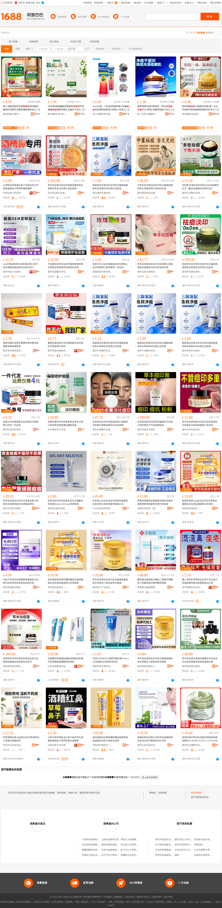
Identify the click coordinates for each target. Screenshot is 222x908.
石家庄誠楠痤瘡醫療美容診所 (115, 850)
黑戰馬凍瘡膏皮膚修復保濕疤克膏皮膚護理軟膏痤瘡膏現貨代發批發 (155, 502)
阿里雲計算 (138, 902)
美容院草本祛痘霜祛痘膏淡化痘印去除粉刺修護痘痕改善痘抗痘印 (20, 660)
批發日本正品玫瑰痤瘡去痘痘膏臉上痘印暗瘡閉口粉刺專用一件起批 (110, 266)
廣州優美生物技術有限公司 (102, 193)
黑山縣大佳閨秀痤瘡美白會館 (135, 844)
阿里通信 (160, 902)
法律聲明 (107, 897)
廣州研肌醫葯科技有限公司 (58, 271)
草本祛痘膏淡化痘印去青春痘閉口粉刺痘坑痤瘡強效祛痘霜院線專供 (20, 502)
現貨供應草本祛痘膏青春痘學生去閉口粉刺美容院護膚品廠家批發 (65, 423)
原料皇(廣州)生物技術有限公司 (58, 508)
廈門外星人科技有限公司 (187, 839)
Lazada (110, 905)
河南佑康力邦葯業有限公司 (13, 193)
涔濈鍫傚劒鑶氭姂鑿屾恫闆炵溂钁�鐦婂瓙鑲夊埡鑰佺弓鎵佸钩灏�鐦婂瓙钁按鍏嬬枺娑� (66, 108)
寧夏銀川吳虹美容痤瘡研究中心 (97, 855)
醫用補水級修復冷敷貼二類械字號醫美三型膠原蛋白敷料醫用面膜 (155, 581)
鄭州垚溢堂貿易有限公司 (13, 429)
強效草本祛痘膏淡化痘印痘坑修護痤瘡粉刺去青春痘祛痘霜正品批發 (200, 266)
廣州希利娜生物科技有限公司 (192, 271)
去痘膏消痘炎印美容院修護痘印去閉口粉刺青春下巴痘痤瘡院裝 (155, 423)
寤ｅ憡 (36, 109)
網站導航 (168, 897)
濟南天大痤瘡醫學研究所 (133, 839)
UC (175, 902)
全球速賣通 (57, 902)
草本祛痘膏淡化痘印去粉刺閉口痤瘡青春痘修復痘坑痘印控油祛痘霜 (155, 266)
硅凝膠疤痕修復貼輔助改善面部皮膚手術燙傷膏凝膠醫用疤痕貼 (65, 660)
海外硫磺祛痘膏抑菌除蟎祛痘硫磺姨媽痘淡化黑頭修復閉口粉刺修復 (65, 581)
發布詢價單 (196, 792)
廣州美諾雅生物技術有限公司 (192, 666)
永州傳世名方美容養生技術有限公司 (58, 429)
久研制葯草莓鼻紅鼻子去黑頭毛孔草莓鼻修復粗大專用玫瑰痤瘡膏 (20, 187)
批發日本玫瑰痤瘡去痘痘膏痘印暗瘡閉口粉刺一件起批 (20, 423)
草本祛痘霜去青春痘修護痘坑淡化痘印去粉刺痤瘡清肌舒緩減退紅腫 (200, 660)
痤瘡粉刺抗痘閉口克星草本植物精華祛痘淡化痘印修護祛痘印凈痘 (155, 739)
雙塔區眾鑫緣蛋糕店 (165, 855)
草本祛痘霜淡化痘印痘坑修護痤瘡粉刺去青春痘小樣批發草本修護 (110, 581)
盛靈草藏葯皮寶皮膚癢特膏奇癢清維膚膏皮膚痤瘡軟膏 (20, 344)
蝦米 (128, 902)
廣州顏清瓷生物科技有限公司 (13, 666)
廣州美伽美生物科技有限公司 (147, 429)
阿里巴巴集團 (7, 902)
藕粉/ (177, 855)
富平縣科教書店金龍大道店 (168, 844)
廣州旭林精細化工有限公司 (147, 666)
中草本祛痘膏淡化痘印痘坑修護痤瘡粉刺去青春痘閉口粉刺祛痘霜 (155, 187)
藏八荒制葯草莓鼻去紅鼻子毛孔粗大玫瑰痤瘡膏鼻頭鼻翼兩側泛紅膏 (200, 581)
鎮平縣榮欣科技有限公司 (192, 587)
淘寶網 (68, 902)
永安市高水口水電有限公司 (188, 850)
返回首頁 (135, 777)
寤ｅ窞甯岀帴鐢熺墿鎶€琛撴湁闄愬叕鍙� (147, 114)
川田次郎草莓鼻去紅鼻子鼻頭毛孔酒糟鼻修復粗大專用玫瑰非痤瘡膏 (65, 739)
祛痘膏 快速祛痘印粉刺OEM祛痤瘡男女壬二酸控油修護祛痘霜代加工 (200, 187)
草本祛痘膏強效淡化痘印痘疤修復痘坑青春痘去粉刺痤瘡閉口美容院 (200, 423)
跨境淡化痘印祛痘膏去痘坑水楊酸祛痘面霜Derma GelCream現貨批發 (65, 502)
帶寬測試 (198, 844)
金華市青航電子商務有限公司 (189, 844)
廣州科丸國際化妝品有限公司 (192, 745)
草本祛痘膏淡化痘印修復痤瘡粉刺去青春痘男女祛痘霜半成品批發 (65, 187)
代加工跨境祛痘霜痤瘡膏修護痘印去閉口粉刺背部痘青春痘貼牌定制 (20, 581)
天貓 (77, 902)
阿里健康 (206, 902)
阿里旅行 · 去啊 (104, 902)
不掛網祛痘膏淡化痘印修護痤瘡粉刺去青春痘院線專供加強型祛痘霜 (65, 266)
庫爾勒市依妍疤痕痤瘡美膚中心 (136, 855)
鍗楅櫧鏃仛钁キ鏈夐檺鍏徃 (13, 114)
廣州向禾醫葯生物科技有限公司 (192, 193)
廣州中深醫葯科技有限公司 (102, 350)
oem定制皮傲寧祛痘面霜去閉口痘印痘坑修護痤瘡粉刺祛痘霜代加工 (20, 266)
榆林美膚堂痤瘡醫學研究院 (114, 844)
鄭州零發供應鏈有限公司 (58, 350)
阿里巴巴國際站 (24, 902)
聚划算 (84, 902)
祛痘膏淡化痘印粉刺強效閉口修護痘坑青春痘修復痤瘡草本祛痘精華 (110, 423)
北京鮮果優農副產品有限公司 (169, 850)
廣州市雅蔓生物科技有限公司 (13, 587)
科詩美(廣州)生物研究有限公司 (58, 193)
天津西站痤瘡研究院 (92, 839)
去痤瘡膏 (162, 792)
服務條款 (118, 897)
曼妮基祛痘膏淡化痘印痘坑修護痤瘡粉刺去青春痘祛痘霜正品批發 (110, 187)
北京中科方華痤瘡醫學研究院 (115, 855)
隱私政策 (129, 897)
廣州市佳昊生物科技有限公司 (13, 508)
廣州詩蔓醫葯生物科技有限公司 (102, 429)
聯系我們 (156, 897)
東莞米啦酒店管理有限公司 (168, 839)
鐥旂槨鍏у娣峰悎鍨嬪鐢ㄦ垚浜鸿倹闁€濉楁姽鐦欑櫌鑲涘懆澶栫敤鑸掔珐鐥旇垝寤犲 (200, 108)
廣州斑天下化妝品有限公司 (102, 587)
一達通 (216, 902)
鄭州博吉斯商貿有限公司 (13, 350)
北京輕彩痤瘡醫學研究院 (94, 844)
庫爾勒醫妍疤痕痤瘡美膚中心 (96, 850)
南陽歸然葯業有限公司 (102, 271)
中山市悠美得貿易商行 (102, 508)
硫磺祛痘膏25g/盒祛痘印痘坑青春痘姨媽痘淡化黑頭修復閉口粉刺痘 (199, 502)
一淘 (92, 902)
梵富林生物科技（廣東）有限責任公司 (192, 508)
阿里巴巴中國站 (42, 902)
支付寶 (182, 902)
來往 (190, 902)
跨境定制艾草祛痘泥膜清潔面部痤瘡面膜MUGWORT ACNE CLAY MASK (200, 739)
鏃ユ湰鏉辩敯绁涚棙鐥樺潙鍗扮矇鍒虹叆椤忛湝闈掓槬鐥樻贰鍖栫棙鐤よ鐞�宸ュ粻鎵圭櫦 (20, 108)
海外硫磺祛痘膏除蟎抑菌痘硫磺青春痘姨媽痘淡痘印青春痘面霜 (110, 739)
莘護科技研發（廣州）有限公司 (147, 508)
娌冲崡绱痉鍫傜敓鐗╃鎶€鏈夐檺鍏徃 (192, 114)
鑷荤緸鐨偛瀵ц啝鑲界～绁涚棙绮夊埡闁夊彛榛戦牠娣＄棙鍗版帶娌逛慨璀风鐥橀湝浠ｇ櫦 (155, 108)
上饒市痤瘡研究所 (110, 839)
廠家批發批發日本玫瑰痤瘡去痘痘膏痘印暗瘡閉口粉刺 (65, 344)
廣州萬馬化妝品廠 (146, 193)
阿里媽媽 (119, 902)
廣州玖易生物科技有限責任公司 (147, 745)
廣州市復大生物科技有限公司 (13, 271)
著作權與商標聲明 (92, 897)
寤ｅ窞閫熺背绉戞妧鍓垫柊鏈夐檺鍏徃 (102, 114)
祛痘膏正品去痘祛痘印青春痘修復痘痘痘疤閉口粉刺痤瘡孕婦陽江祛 (110, 502)
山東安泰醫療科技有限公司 (58, 666)
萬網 (169, 902)
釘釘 (197, 902)
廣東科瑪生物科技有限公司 (102, 666)
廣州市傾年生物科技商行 (192, 350)
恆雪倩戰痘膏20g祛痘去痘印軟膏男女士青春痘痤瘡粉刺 (21, 739)
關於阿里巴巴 (143, 897)
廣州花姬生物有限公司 (147, 271)
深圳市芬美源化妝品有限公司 (13, 745)
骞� (37, 114)
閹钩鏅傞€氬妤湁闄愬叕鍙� (58, 114)
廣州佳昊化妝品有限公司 (192, 429)
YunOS (149, 902)
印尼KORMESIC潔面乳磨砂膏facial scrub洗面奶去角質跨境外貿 (110, 660)
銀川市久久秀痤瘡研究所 (133, 850)
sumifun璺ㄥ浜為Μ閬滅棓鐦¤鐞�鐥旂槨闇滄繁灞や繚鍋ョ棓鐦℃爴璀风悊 (110, 108)
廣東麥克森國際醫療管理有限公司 (147, 587)
